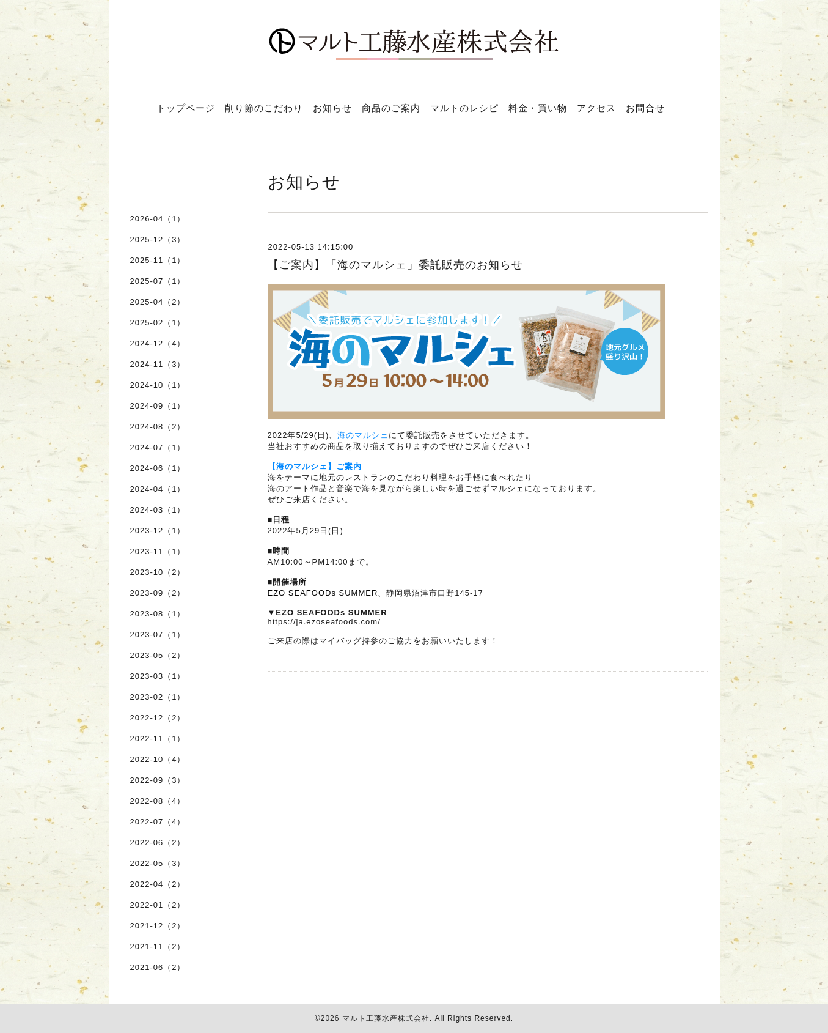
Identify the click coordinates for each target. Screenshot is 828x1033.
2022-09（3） (158, 780)
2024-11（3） (158, 364)
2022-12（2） (158, 717)
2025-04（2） (158, 301)
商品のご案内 (391, 108)
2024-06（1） (158, 468)
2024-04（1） (158, 489)
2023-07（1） (158, 634)
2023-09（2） (158, 593)
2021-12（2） (158, 925)
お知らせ (332, 108)
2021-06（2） (158, 967)
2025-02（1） (158, 322)
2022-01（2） (158, 904)
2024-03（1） (158, 509)
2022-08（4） (158, 800)
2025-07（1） (158, 281)
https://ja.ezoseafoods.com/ (324, 621)
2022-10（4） (158, 759)
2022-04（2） (158, 884)
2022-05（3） (158, 863)
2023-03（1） (158, 676)
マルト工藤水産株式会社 (386, 1018)
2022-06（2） (158, 842)
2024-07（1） (158, 447)
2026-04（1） (158, 218)
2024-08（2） (158, 426)
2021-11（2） (158, 946)
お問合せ (645, 108)
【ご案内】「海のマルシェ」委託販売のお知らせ (395, 265)
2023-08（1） (158, 613)
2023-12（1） (158, 530)
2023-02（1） (158, 697)
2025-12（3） (158, 239)
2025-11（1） (158, 260)
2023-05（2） (158, 655)
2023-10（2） (158, 572)
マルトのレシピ (464, 108)
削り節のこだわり (264, 108)
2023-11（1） (158, 551)
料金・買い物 (537, 108)
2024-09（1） (158, 405)
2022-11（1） (158, 738)
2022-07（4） (158, 821)
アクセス (596, 108)
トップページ (185, 108)
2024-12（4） (158, 343)
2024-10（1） (158, 385)
